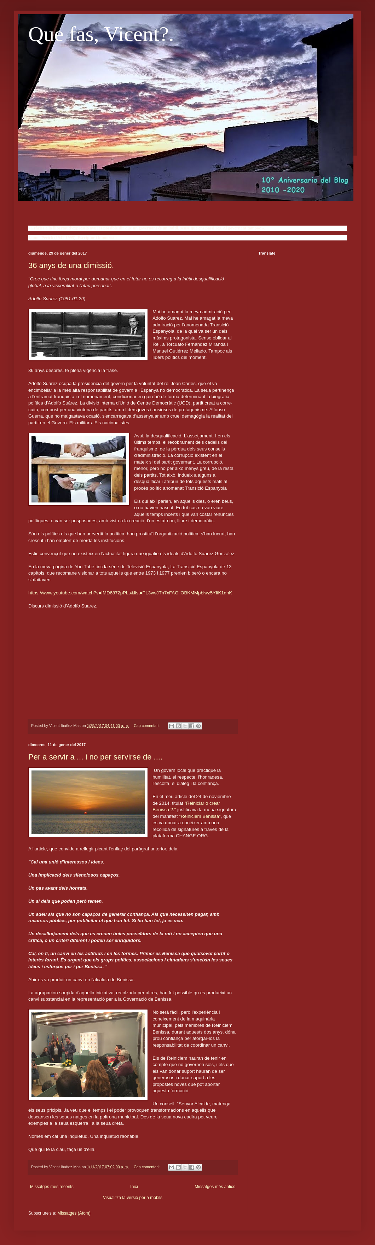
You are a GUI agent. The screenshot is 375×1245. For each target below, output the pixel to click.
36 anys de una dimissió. (71, 265)
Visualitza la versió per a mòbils (132, 1197)
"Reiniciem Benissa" (200, 816)
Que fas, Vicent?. (101, 34)
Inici (134, 1186)
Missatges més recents (52, 1186)
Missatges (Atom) (73, 1213)
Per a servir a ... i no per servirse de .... (95, 756)
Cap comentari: (147, 725)
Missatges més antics (215, 1186)
